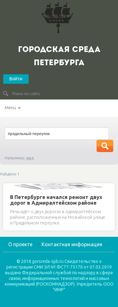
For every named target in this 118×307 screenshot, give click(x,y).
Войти (15, 78)
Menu (10, 107)
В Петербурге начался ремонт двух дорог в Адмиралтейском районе (56, 200)
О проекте (20, 244)
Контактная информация (72, 244)
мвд (30, 158)
